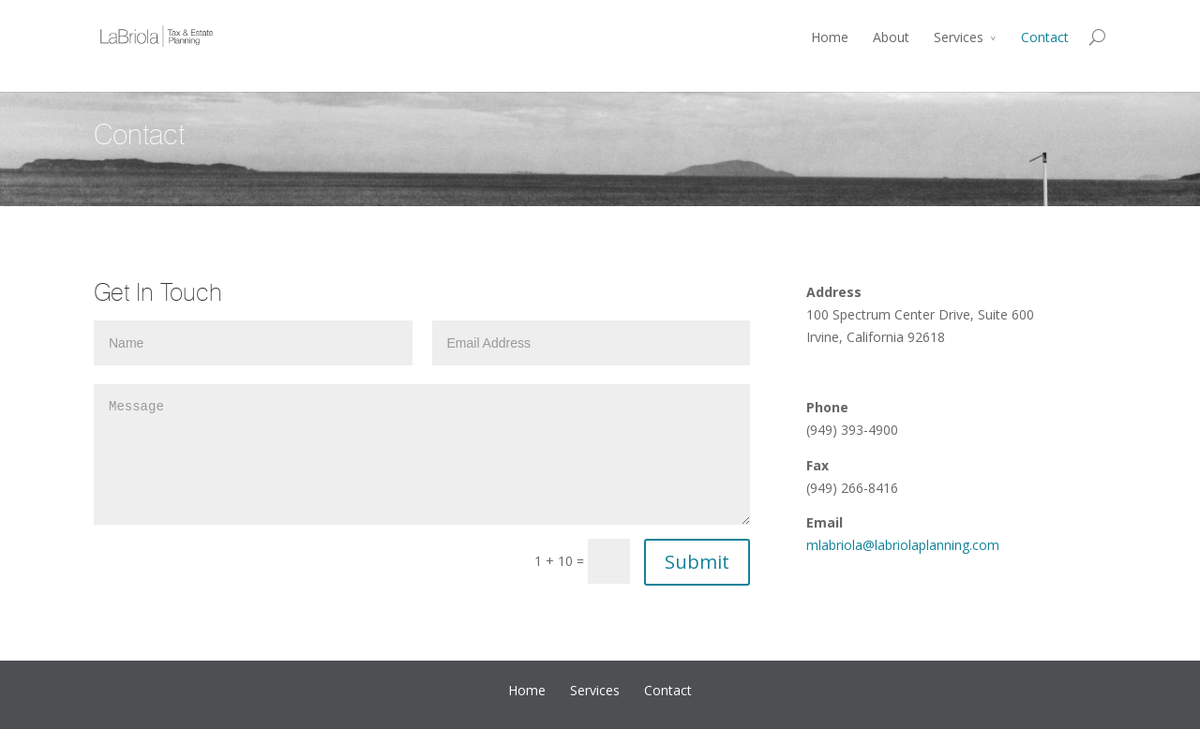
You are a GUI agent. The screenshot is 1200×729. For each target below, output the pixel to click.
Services (958, 37)
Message (422, 454)
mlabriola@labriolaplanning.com (902, 545)
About (891, 37)
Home (829, 37)
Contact (1045, 37)
